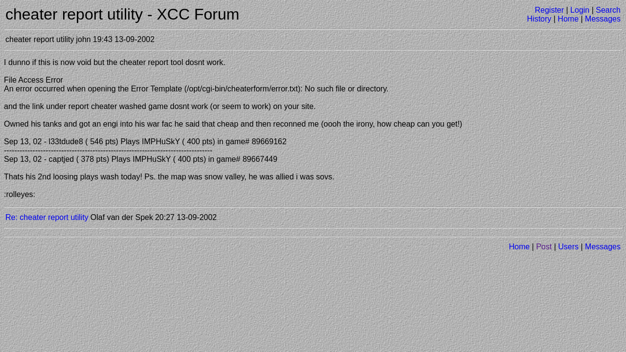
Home (568, 19)
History (539, 19)
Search (608, 10)
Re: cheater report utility (47, 217)
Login (579, 10)
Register (549, 10)
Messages (603, 19)
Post (544, 246)
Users (568, 246)
